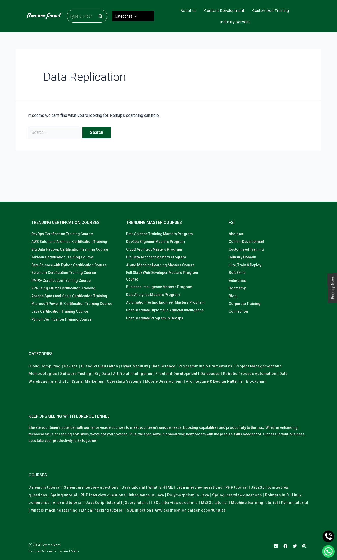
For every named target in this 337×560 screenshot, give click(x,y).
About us (188, 10)
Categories (126, 16)
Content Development (224, 10)
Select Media (71, 551)
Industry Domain (235, 21)
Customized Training (270, 10)
